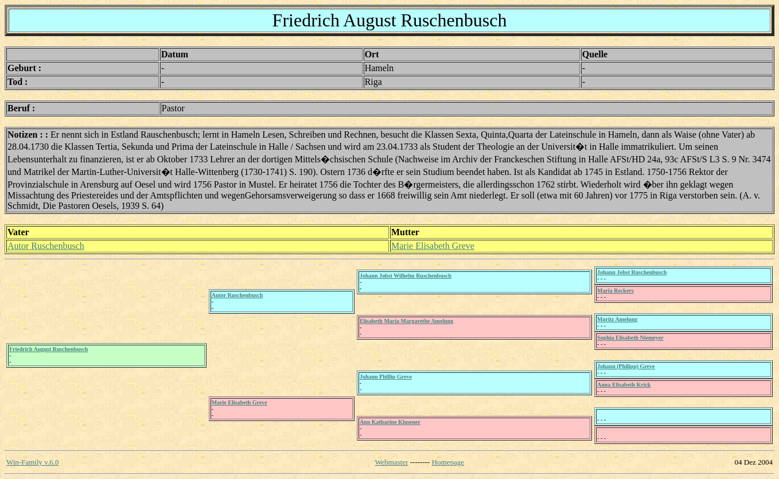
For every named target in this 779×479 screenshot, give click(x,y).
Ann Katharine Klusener (390, 422)
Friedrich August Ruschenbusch (48, 349)
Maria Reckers (615, 290)
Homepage (448, 462)
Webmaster (391, 462)
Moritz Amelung (617, 319)
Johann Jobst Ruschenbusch (632, 272)
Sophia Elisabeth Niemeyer (630, 337)
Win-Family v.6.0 (32, 462)
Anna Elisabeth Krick (624, 384)
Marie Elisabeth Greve (432, 246)
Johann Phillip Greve (386, 376)
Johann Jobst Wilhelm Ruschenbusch (405, 275)
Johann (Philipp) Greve (626, 366)
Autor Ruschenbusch (45, 246)
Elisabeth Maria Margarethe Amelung (406, 321)
